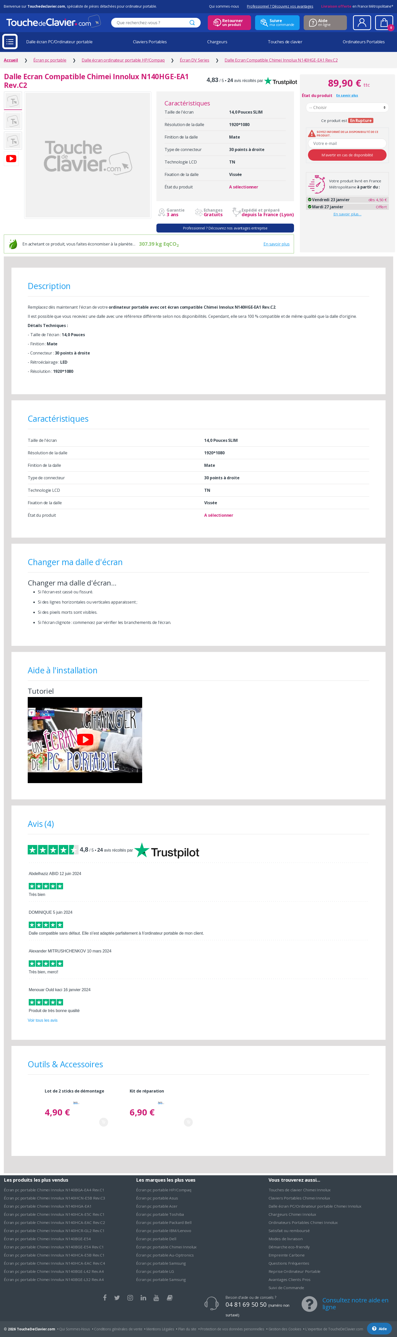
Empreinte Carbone (287, 1255)
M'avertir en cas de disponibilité (347, 155)
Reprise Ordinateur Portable (295, 1271)
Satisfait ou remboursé (289, 1230)
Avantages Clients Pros (290, 1279)
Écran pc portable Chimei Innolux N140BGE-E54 (47, 1238)
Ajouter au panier (103, 1122)
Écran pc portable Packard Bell (163, 1222)
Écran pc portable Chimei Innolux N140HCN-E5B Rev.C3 (54, 1197)
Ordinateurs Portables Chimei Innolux (303, 1222)
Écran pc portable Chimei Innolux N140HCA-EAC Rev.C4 (54, 1263)
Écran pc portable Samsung (161, 1263)
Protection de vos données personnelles (232, 1329)
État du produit (317, 95)
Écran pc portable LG (155, 1271)
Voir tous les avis (42, 1020)
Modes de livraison (286, 1238)
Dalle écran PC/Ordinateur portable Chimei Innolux (315, 1206)
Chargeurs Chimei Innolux (292, 1214)
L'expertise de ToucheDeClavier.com (334, 1329)
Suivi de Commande (286, 1287)
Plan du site (187, 1329)
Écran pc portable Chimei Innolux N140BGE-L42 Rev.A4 (54, 1271)
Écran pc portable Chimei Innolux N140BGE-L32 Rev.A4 (54, 1279)
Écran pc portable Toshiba (160, 1214)
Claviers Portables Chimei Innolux (299, 1197)
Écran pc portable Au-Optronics (165, 1255)
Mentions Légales (160, 1329)
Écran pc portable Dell (156, 1238)
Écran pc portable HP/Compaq (163, 1189)
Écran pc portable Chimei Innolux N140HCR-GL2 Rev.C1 (54, 1230)
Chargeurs (217, 42)
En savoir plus (276, 244)
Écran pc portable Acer (156, 1206)
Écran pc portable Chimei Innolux (166, 1246)
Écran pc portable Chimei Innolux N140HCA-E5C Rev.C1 (54, 1214)
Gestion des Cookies (285, 1329)
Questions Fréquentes (289, 1263)
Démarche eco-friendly (289, 1246)
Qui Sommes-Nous (74, 1329)
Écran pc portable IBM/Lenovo (163, 1230)
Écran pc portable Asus (157, 1197)
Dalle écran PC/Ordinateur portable (59, 42)
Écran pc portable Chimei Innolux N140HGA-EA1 (48, 1206)
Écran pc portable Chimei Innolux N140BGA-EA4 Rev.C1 (54, 1189)
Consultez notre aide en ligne (355, 1303)
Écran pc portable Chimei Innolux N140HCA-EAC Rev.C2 (54, 1222)
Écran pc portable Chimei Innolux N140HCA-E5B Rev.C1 (54, 1255)
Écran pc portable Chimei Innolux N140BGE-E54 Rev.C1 (54, 1246)
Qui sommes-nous (224, 6)
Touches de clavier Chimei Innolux (300, 1189)
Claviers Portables (150, 42)
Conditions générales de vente (118, 1329)
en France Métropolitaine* (357, 6)
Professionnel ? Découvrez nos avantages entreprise (225, 228)
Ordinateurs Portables (364, 42)
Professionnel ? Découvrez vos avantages (280, 6)
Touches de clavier (285, 42)
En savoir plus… (347, 213)
